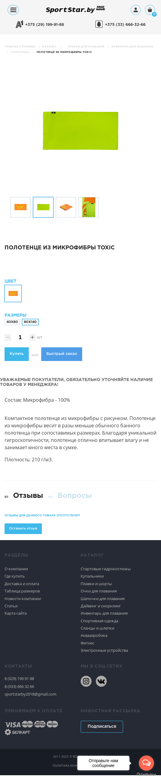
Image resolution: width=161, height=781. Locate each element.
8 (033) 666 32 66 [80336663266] (19, 692)
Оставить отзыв (23, 534)
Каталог (49, 47)
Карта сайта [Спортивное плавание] (16, 618)
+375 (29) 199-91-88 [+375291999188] (44, 24)
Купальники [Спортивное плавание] (92, 582)
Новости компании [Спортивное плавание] (23, 604)
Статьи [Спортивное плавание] (11, 611)
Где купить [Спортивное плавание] (15, 582)
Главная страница (20, 47)
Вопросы (74, 501)
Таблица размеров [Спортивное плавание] (22, 596)
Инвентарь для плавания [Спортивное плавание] (104, 618)
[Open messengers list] (146, 763)
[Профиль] (136, 10)
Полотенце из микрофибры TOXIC (64, 52)
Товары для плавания (87, 47)
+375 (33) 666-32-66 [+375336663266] (125, 24)
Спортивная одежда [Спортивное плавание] (99, 626)
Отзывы (28, 501)
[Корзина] (150, 10)
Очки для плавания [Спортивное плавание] (99, 596)
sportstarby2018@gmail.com (30, 699)
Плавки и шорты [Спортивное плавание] (96, 589)
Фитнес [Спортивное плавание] (87, 648)
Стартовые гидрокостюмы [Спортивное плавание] (106, 574)
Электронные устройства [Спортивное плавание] (104, 655)
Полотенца (20, 52)
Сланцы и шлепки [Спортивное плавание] (97, 633)
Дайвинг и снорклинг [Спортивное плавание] (101, 611)
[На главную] (75, 13)
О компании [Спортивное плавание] (16, 574)
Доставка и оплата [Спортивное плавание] (22, 589)
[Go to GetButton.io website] (146, 775)
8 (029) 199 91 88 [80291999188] (19, 684)
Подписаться (102, 732)
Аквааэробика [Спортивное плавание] (94, 641)
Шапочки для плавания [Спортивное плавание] (103, 604)
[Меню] (13, 10)
